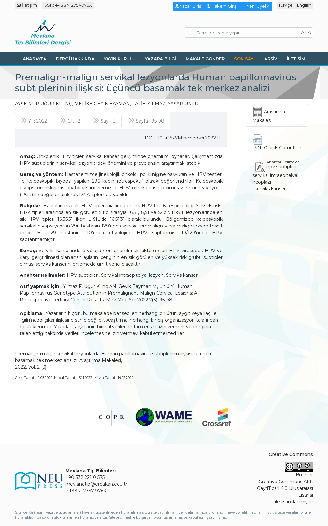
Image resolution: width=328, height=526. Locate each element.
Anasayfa (34, 58)
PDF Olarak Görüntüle (276, 148)
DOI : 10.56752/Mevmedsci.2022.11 (183, 138)
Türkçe (285, 5)
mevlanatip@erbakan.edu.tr (96, 484)
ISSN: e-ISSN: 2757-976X (67, 5)
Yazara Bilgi (160, 58)
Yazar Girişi (188, 6)
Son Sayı (244, 58)
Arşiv (270, 58)
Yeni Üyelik (256, 6)
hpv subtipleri (281, 167)
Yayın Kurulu (119, 58)
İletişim (27, 5)
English (304, 5)
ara (306, 32)
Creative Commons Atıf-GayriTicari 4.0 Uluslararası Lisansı (285, 488)
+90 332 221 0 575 (85, 477)
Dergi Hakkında (75, 58)
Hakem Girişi (222, 6)
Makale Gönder (205, 58)
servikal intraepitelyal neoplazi (275, 178)
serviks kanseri (271, 189)
